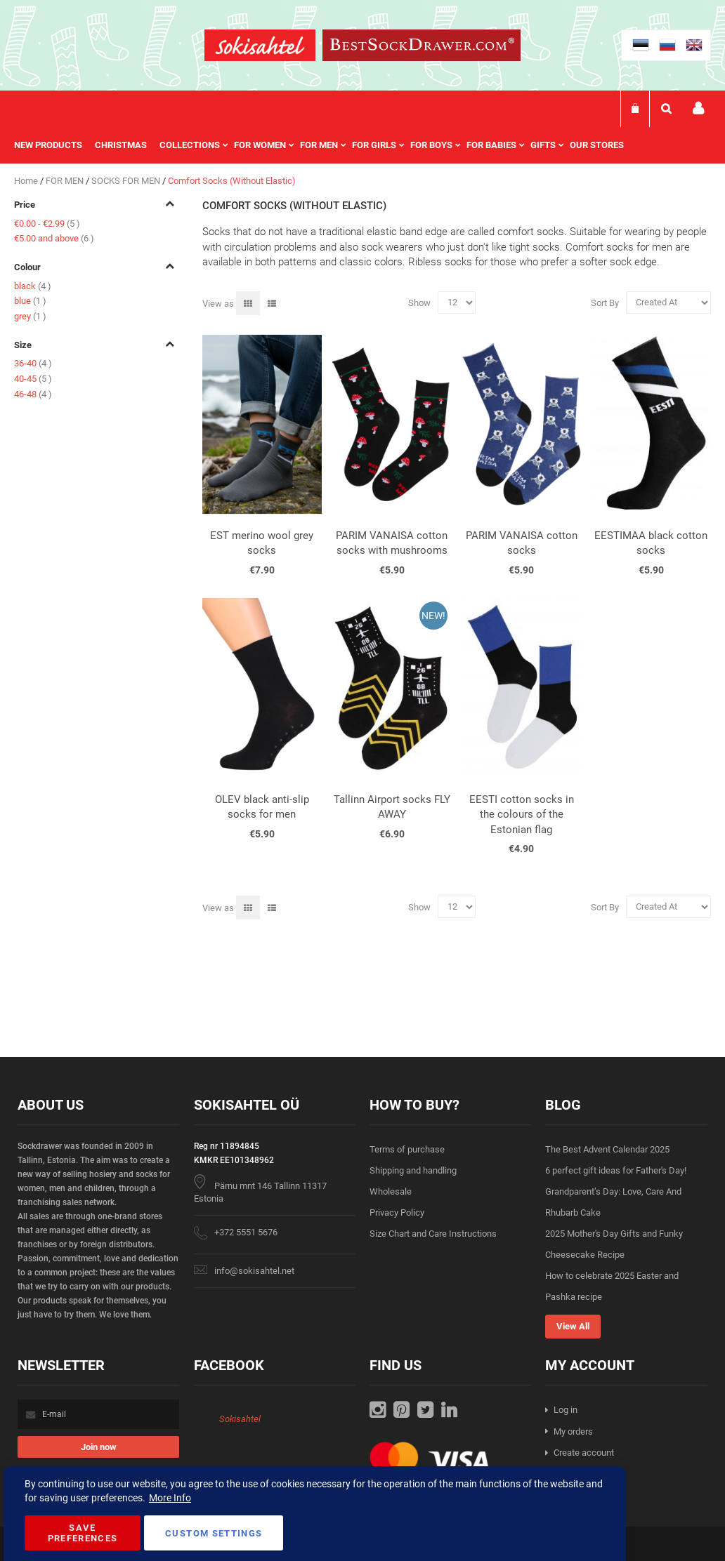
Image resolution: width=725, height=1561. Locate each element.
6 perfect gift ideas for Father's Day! (615, 1170)
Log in (565, 1409)
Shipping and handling (413, 1170)
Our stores (597, 145)
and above (54, 238)
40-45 (33, 378)
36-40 (33, 363)
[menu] (326, 145)
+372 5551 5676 (245, 1232)
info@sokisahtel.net (254, 1271)
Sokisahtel (240, 1419)
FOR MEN (66, 180)
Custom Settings (213, 1533)
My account (698, 108)
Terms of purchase (407, 1149)
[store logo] (259, 47)
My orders (573, 1431)
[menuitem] (54, 145)
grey (30, 316)
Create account (584, 1452)
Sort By (605, 302)
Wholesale (391, 1191)
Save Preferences (83, 1532)
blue (30, 300)
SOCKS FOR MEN (126, 180)
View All (572, 1326)
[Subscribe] (98, 1447)
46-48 (33, 394)
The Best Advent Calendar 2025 (607, 1149)
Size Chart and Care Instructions (433, 1233)
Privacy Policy (397, 1212)
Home (27, 180)
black (32, 286)
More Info (170, 1497)
